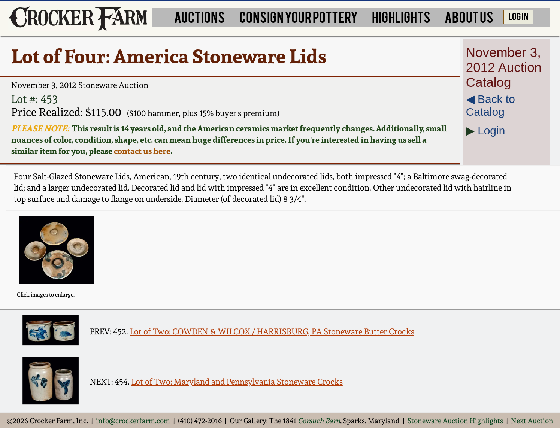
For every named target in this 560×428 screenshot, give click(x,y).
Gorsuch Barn (319, 420)
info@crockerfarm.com (133, 420)
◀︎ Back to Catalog (490, 105)
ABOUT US (469, 16)
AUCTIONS (199, 16)
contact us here (142, 151)
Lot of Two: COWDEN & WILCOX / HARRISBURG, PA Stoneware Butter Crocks (272, 331)
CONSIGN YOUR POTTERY (298, 16)
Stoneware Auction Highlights (455, 420)
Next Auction (532, 420)
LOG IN (518, 15)
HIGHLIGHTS (401, 16)
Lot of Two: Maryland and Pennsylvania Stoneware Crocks (237, 381)
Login (491, 130)
